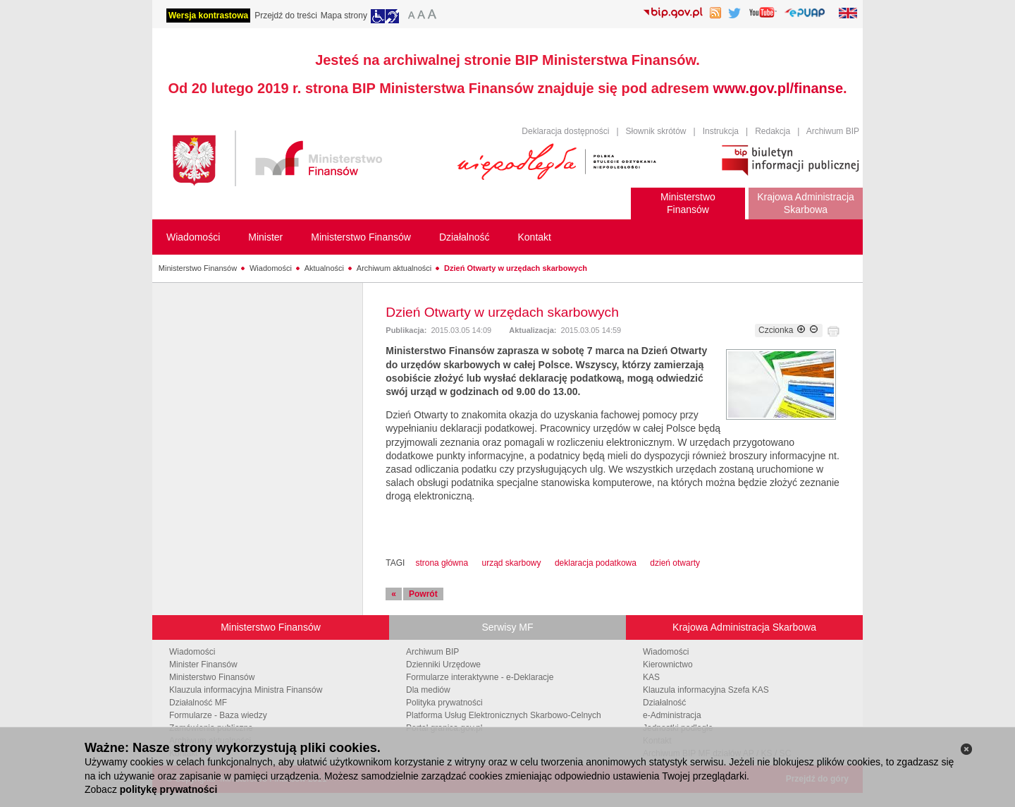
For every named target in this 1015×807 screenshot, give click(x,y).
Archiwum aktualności (394, 268)
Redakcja (772, 131)
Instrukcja (721, 131)
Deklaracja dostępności (565, 131)
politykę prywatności (168, 789)
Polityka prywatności (444, 703)
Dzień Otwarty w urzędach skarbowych (515, 268)
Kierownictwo (668, 664)
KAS (651, 677)
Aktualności (324, 268)
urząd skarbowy (511, 563)
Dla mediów (428, 690)
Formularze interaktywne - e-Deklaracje (479, 677)
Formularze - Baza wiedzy (218, 715)
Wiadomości (271, 268)
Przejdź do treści (285, 15)
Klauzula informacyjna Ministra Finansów (245, 690)
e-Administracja (672, 715)
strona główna (441, 563)
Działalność (664, 703)
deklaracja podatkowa (595, 563)
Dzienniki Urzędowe (443, 664)
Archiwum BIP (832, 131)
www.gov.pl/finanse (778, 88)
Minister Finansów (203, 664)
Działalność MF (198, 703)
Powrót (423, 594)
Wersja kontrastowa (208, 15)
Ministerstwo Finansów (198, 268)
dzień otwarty (675, 563)
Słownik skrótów (656, 131)
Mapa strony (344, 15)
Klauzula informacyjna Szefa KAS (706, 690)
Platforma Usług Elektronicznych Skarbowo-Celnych (503, 715)
